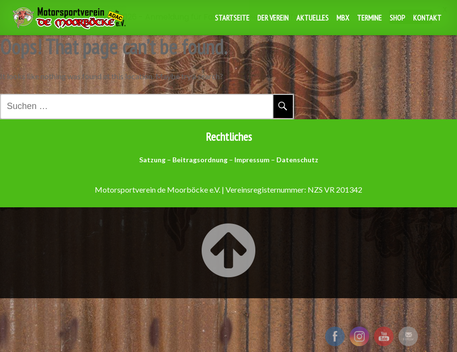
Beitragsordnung (200, 159)
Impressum (252, 159)
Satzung (152, 159)
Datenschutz (297, 159)
